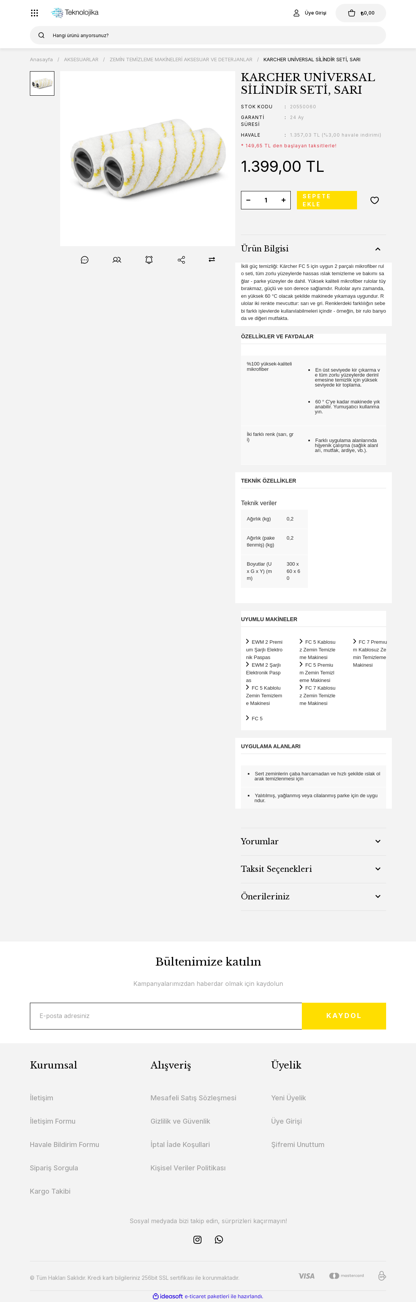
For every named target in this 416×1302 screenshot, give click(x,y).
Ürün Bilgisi (264, 248)
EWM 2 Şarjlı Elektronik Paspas (263, 672)
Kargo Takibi (50, 1191)
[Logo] (78, 13)
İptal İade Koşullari (180, 1144)
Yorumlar (260, 841)
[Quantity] (266, 200)
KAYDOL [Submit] (344, 1016)
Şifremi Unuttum (297, 1144)
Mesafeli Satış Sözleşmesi (193, 1098)
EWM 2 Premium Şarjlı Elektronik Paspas (264, 649)
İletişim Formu (52, 1121)
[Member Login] (309, 13)
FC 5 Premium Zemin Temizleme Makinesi (317, 672)
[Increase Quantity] (283, 200)
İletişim (41, 1098)
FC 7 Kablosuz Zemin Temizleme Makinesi (318, 695)
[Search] (208, 35)
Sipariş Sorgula (54, 1168)
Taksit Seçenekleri (276, 869)
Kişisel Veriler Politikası (188, 1168)
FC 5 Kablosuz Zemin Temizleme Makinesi (318, 649)
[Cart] (361, 13)
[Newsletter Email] (208, 1016)
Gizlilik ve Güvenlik (180, 1121)
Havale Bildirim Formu (64, 1144)
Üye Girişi (286, 1121)
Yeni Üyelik (288, 1098)
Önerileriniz (265, 896)
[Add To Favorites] (374, 200)
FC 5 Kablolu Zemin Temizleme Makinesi (264, 695)
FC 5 (257, 718)
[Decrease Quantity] (248, 200)
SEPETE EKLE (317, 200)
